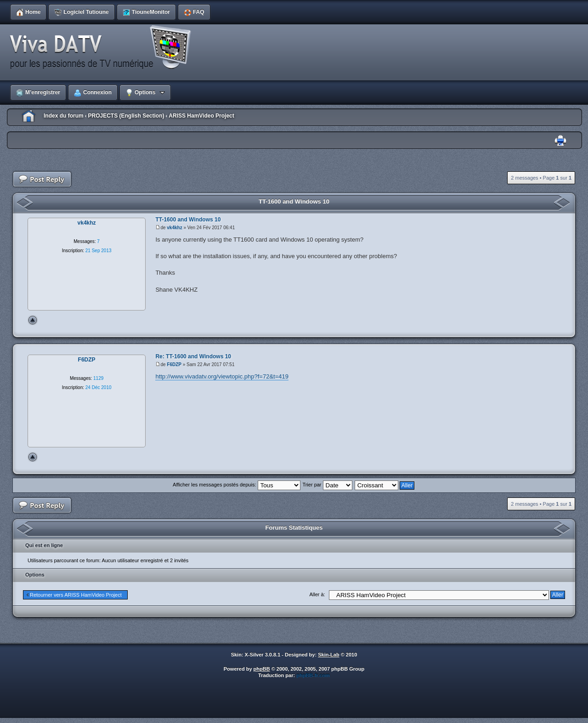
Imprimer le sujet (560, 141)
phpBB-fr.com (313, 675)
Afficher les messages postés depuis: (236, 484)
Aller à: (317, 594)
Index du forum (64, 116)
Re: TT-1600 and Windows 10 (193, 356)
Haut (33, 320)
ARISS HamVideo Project (201, 116)
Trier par (327, 484)
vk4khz (174, 227)
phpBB (262, 669)
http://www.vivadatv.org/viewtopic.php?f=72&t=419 (221, 376)
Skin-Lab (328, 654)
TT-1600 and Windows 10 (294, 201)
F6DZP (174, 364)
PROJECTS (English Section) (126, 116)
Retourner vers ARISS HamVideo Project (76, 595)
